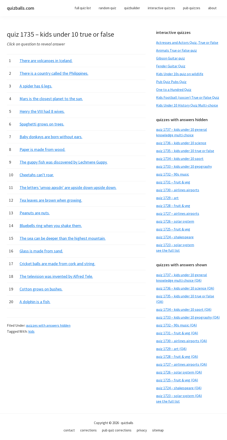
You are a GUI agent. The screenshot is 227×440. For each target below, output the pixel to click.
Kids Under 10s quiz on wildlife (179, 74)
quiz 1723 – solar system (175, 244)
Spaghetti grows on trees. (42, 124)
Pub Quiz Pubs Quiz (171, 81)
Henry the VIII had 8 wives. (42, 111)
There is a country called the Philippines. (54, 73)
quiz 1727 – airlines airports (177, 213)
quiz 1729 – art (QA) (171, 348)
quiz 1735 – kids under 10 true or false (185, 150)
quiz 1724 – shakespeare (175, 237)
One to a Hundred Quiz (173, 89)
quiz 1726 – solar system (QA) (179, 372)
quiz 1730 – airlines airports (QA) (181, 340)
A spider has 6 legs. (36, 86)
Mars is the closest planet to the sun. (51, 98)
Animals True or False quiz (176, 50)
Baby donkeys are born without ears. (51, 136)
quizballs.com (20, 8)
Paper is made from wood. (42, 149)
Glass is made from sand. (41, 251)
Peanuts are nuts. (35, 213)
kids (31, 331)
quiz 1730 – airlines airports (177, 190)
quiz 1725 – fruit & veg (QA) (177, 380)
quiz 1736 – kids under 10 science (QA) (185, 288)
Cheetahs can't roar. (37, 174)
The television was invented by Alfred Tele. (56, 276)
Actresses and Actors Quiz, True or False (187, 42)
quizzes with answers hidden (48, 325)
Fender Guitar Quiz (170, 66)
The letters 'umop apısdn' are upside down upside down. (68, 187)
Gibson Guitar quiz (170, 58)
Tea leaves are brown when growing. (51, 200)
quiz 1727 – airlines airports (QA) (181, 364)
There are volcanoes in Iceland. (46, 60)
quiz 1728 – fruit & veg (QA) (177, 356)
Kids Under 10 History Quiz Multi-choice (187, 105)
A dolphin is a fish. (35, 301)
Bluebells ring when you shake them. (51, 225)
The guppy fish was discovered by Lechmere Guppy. (64, 162)
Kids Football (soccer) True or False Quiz (187, 97)
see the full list (168, 250)
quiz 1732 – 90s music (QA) (176, 325)
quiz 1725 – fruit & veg (173, 229)
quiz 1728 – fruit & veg (173, 205)
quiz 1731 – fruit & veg (173, 182)
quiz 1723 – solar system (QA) (179, 395)
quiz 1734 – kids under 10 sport (180, 158)
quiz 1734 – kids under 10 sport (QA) (183, 309)
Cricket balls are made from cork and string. (57, 263)
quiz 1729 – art (167, 197)
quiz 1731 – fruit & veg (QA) (177, 333)
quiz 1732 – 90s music (172, 174)
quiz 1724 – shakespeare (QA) (178, 388)
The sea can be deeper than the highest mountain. (63, 238)
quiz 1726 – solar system (175, 221)
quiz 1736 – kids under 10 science (181, 143)
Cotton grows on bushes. (41, 289)
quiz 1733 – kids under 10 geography (184, 166)
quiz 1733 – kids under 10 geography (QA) (188, 317)
